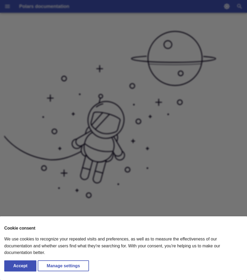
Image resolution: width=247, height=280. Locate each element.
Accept (20, 266)
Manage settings (63, 266)
